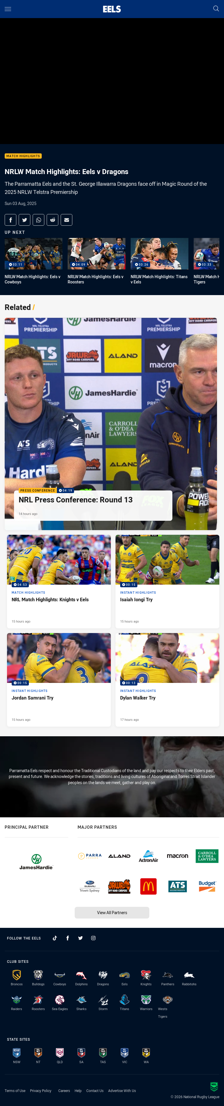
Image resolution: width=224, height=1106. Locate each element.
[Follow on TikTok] (54, 938)
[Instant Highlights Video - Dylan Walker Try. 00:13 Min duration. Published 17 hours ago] (167, 680)
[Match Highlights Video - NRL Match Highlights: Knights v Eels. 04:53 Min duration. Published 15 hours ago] (59, 581)
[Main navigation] (8, 9)
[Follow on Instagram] (93, 938)
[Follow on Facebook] (67, 938)
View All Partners (112, 912)
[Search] (216, 9)
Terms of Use (15, 1090)
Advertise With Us (122, 1090)
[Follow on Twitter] (80, 938)
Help (78, 1090)
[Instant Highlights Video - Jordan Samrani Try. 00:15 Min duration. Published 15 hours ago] (59, 680)
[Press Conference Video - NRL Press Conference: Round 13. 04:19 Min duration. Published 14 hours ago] (111, 424)
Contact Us (95, 1090)
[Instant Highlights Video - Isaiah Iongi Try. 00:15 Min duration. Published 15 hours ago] (167, 581)
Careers (64, 1090)
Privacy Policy (40, 1090)
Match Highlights (23, 156)
